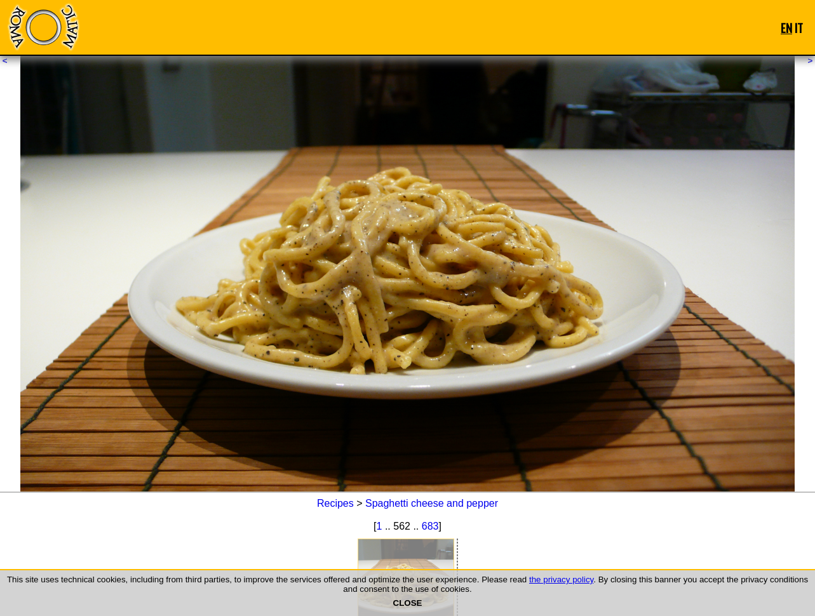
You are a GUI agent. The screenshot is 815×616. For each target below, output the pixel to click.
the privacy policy (561, 579)
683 (430, 526)
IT (799, 27)
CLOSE (407, 603)
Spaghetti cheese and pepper (431, 503)
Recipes (335, 503)
